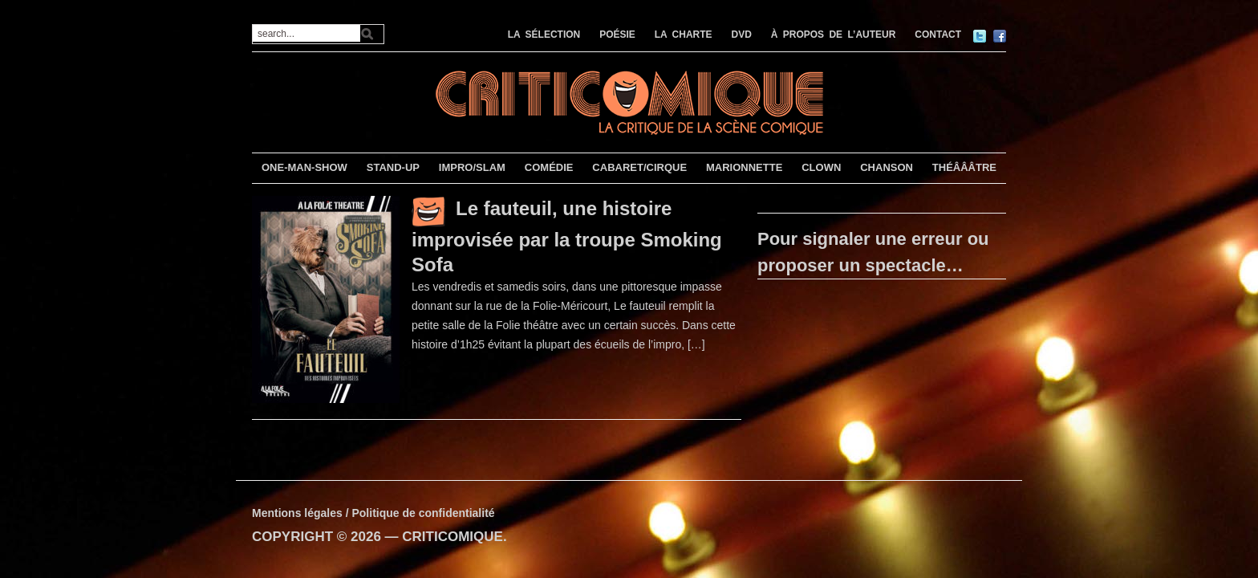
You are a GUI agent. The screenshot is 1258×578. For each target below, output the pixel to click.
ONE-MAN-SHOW (304, 167)
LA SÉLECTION (544, 34)
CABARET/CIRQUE (639, 167)
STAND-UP (393, 167)
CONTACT (938, 34)
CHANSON (886, 167)
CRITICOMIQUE (452, 536)
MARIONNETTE (744, 167)
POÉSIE (617, 34)
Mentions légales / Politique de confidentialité (373, 513)
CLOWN (821, 167)
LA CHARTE (683, 34)
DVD (742, 34)
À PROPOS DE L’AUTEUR (833, 34)
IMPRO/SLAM (472, 167)
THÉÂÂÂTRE (964, 167)
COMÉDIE (549, 167)
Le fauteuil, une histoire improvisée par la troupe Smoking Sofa (567, 236)
